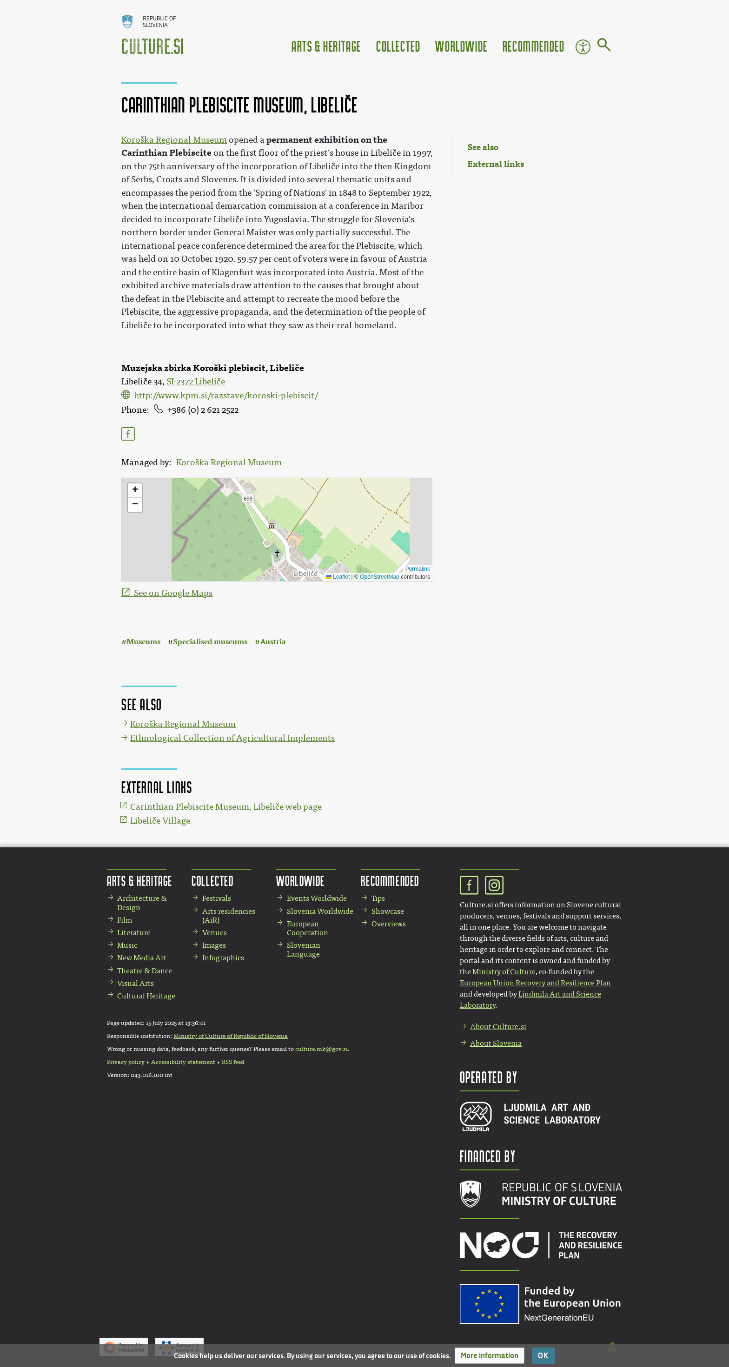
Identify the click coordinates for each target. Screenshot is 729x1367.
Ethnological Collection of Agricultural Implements (232, 738)
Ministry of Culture (504, 971)
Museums (143, 641)
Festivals (216, 898)
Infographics (223, 957)
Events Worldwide (317, 898)
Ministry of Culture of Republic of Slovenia (230, 1036)
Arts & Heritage (326, 46)
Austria (273, 641)
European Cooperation (307, 928)
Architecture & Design (142, 902)
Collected (398, 46)
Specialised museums (210, 641)
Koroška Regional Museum (229, 462)
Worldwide (461, 46)
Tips (378, 898)
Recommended (534, 46)
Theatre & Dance (144, 970)
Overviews (388, 923)
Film (124, 920)
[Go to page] (604, 46)
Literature (134, 932)
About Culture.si (498, 1026)
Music (127, 945)
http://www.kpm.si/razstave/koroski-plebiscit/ (226, 395)
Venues (214, 932)
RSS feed (233, 1062)
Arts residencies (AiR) (228, 916)
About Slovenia (496, 1043)
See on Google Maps (173, 593)
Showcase (387, 911)
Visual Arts (135, 983)
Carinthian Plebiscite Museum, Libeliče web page (226, 807)
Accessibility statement (183, 1062)
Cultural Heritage (146, 995)
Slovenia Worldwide (320, 911)
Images (214, 945)
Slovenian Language (303, 949)
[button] (489, 1355)
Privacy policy (126, 1062)
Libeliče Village (160, 821)
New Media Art (141, 957)
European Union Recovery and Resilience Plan (535, 982)
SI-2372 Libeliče (195, 381)
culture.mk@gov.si (321, 1049)
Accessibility (583, 47)
